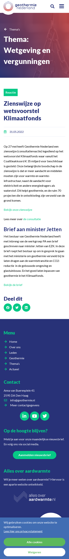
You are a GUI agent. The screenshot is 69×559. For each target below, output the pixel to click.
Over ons (15, 347)
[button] (52, 6)
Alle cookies (34, 542)
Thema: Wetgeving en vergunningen (27, 50)
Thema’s (15, 364)
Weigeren (34, 552)
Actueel (15, 369)
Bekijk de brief (13, 284)
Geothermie (17, 358)
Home (13, 341)
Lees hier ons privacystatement (23, 531)
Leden (14, 352)
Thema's (14, 29)
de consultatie (32, 219)
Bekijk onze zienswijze (18, 209)
